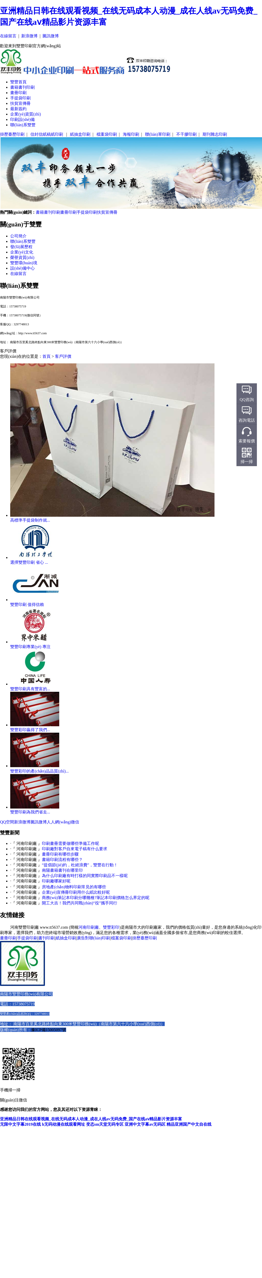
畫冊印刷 (18, 92)
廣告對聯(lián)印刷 (93, 938)
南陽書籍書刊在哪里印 (62, 870)
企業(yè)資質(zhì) (25, 114)
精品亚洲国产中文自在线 (188, 1124)
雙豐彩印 (111, 927)
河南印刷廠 (88, 927)
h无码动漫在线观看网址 (63, 1124)
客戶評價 (63, 356)
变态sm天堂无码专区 (105, 1124)
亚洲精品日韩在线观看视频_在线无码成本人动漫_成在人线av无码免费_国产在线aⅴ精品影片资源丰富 (91, 1119)
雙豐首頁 (18, 82)
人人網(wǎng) (59, 822)
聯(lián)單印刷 (157, 134)
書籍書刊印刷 (22, 87)
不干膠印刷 (186, 134)
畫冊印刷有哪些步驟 (60, 854)
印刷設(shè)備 (22, 119)
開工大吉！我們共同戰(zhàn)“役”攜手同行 (79, 903)
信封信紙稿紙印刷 (47, 134)
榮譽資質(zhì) (22, 257)
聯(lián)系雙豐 (22, 125)
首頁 (46, 356)
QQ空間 (7, 822)
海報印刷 (131, 134)
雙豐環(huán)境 (23, 263)
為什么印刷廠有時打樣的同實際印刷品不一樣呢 (85, 875)
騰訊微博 (50, 36)
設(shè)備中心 (22, 268)
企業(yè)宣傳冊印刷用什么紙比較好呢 (76, 892)
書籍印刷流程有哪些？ (62, 859)
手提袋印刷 (20, 98)
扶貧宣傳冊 (20, 103)
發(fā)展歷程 (21, 247)
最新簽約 (18, 109)
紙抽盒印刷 (80, 134)
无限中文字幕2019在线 (20, 1124)
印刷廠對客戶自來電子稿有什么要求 (74, 849)
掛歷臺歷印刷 (12, 134)
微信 (75, 822)
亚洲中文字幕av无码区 (145, 1124)
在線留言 (8, 36)
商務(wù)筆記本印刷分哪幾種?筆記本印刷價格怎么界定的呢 (95, 897)
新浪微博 (29, 36)
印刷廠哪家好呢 (56, 881)
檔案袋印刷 (107, 134)
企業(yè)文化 (21, 252)
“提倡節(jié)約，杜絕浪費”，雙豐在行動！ (80, 865)
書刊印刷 (46, 938)
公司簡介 (18, 236)
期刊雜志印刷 (215, 134)
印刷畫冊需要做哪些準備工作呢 (70, 843)
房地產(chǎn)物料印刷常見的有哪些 (74, 887)
